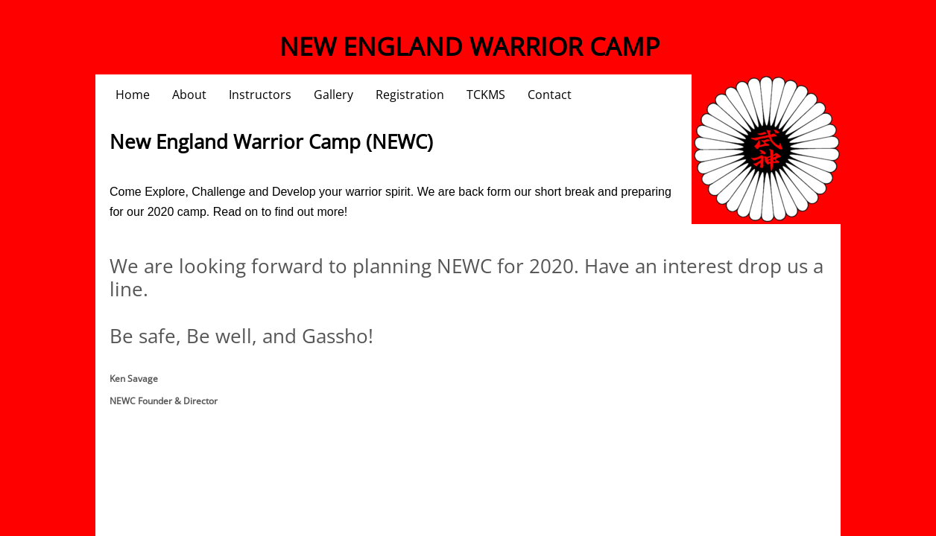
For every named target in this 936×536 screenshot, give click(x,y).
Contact (550, 94)
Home (133, 94)
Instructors (260, 94)
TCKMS (486, 94)
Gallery (333, 94)
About (189, 94)
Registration (410, 94)
